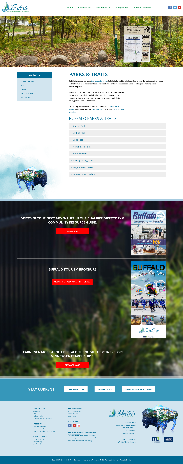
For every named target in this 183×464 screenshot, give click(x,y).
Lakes (23, 89)
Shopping (36, 411)
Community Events (39, 426)
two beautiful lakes (99, 81)
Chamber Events (39, 429)
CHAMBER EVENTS (104, 389)
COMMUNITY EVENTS (76, 389)
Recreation (25, 97)
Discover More (72, 365)
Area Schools (73, 414)
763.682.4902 (131, 439)
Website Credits (125, 460)
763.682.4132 (97, 109)
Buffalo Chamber (142, 7)
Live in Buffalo (103, 7)
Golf (23, 85)
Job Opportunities (74, 411)
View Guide (72, 231)
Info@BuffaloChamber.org (126, 442)
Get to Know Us (38, 439)
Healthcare (72, 416)
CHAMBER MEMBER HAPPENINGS (138, 389)
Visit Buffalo (84, 7)
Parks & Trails (27, 93)
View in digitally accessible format (72, 281)
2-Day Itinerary (27, 81)
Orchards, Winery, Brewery (42, 418)
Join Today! (37, 444)
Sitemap (115, 460)
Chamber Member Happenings (44, 431)
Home (70, 7)
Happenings (122, 7)
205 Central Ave (130, 431)
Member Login (38, 441)
